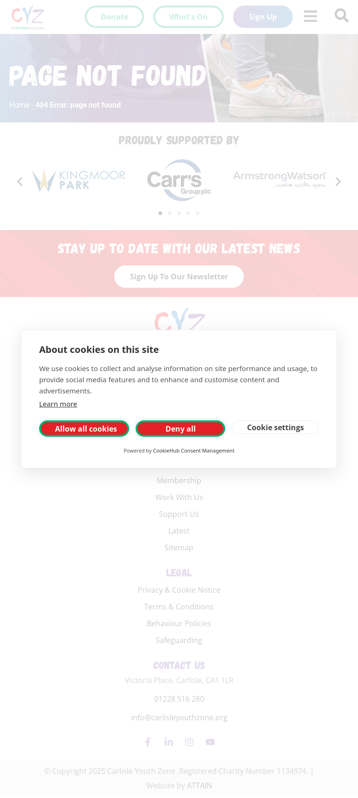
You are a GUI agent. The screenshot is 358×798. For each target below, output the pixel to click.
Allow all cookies (86, 429)
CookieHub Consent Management (193, 450)
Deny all (180, 429)
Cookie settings (275, 427)
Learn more (58, 403)
